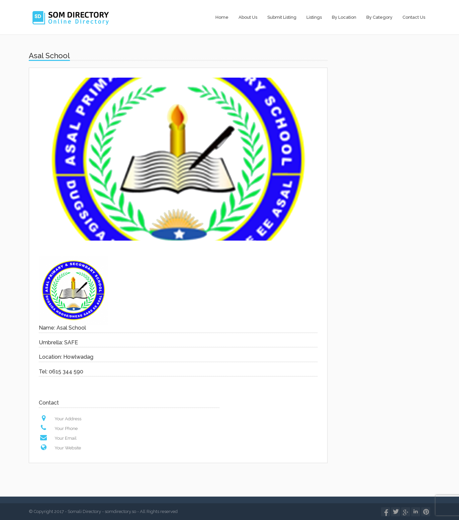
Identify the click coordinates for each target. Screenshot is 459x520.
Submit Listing (281, 17)
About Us (248, 17)
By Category (379, 17)
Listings (314, 17)
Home (221, 17)
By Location (344, 17)
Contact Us (413, 17)
